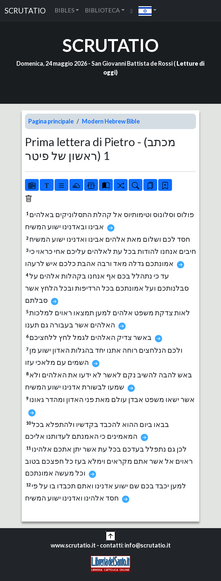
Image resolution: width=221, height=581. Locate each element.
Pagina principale (51, 121)
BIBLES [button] (64, 10)
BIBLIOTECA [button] (102, 10)
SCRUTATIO (25, 10)
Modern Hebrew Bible (111, 121)
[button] (147, 11)
